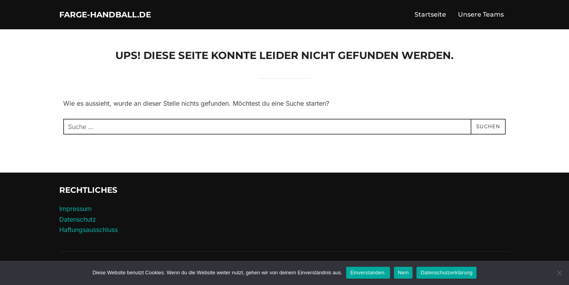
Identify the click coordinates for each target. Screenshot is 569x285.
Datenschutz (77, 223)
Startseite (430, 16)
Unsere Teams (481, 16)
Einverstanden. (368, 273)
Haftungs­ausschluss (88, 233)
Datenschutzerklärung (446, 273)
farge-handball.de (122, 16)
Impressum (75, 212)
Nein (403, 273)
